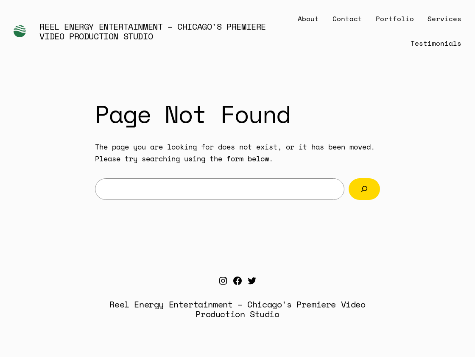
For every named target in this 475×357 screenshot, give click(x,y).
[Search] (364, 189)
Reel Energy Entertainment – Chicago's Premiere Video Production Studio (152, 31)
